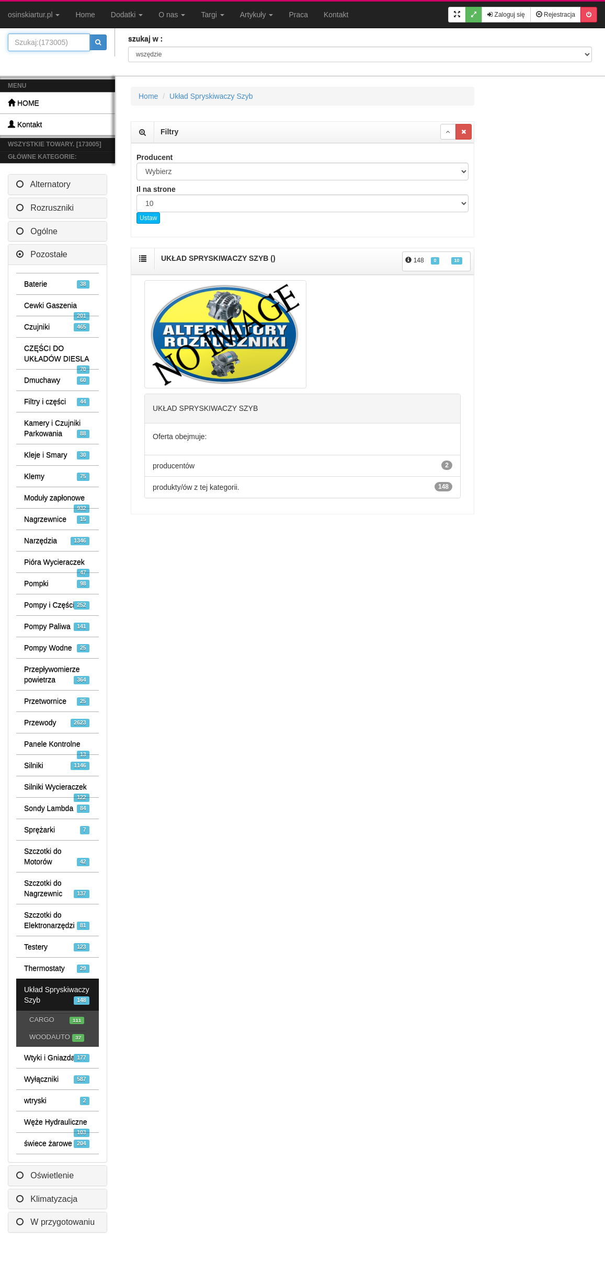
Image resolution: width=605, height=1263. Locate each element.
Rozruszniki (45, 207)
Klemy (56, 476)
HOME (23, 102)
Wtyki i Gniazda (56, 1057)
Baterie (56, 284)
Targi (212, 14)
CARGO (56, 1020)
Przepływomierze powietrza (56, 674)
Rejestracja (555, 14)
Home (85, 14)
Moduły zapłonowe (56, 500)
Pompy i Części (56, 605)
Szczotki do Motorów (56, 856)
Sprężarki (56, 829)
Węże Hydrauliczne (56, 1125)
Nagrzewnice (56, 519)
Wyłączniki (56, 1079)
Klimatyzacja (46, 1199)
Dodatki (127, 14)
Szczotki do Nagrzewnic (56, 888)
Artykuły (256, 14)
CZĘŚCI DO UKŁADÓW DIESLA (56, 356)
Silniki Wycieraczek (56, 790)
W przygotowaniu (55, 1222)
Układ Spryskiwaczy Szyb (56, 995)
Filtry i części (56, 401)
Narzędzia (56, 540)
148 (433, 261)
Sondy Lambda (56, 808)
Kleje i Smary (56, 455)
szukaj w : (145, 39)
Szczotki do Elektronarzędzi (56, 920)
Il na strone (156, 189)
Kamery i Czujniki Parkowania (56, 428)
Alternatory (43, 184)
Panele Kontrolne (56, 747)
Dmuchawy (56, 380)
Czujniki (56, 327)
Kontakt (336, 14)
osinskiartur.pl (34, 14)
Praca (298, 14)
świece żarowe (56, 1143)
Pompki (56, 583)
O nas (171, 14)
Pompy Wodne (56, 648)
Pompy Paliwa (56, 626)
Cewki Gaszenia (56, 308)
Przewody (56, 722)
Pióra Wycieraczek (56, 565)
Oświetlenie (45, 1175)
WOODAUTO (56, 1037)
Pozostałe (41, 254)
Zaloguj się (505, 14)
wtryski (56, 1100)
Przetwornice (56, 701)
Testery (56, 947)
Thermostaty (56, 968)
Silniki (56, 765)
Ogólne (37, 231)
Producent (154, 157)
